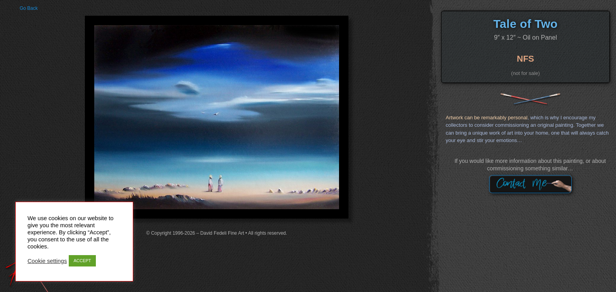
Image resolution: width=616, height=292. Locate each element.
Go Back (29, 8)
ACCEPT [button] (82, 260)
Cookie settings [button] (47, 261)
